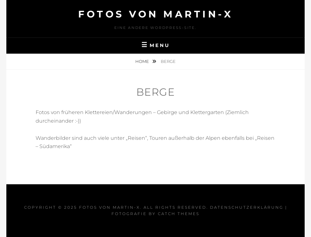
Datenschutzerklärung (246, 207)
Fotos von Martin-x (155, 14)
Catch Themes (178, 213)
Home (142, 61)
